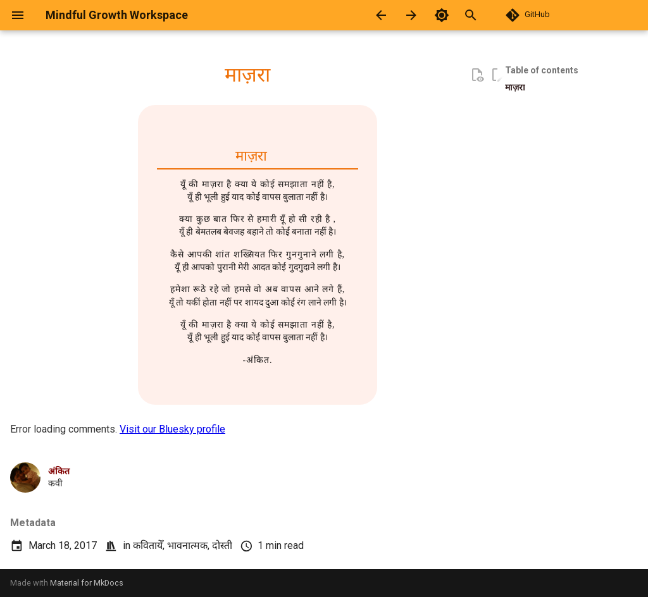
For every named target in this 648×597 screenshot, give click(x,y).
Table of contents (541, 70)
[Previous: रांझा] (381, 15)
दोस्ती (222, 545)
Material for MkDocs (86, 583)
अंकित (59, 471)
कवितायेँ (148, 545)
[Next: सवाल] (411, 15)
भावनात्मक (187, 545)
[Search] (485, 15)
